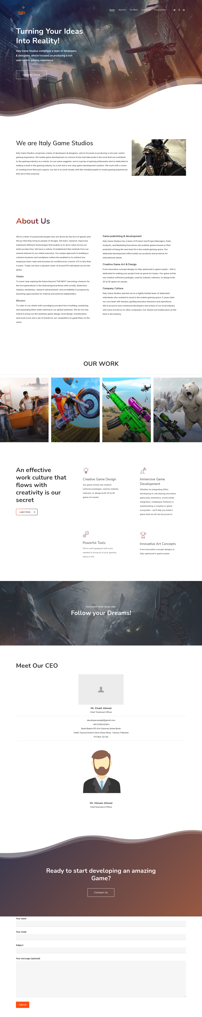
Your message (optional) (101, 978)
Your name (101, 922)
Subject (101, 948)
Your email (101, 935)
